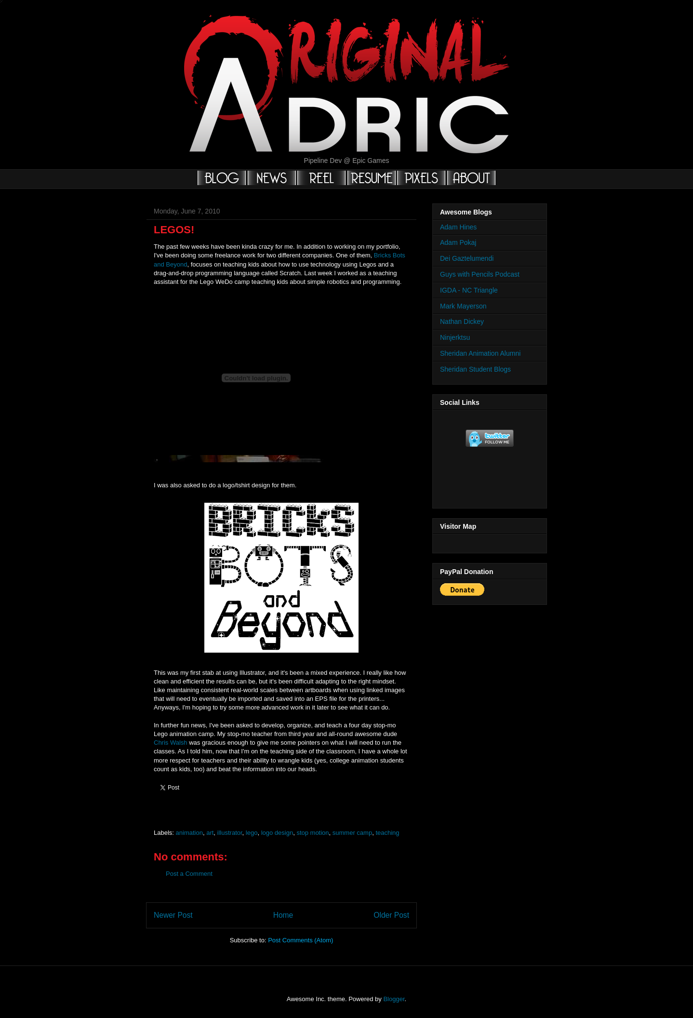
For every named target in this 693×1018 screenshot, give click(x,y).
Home (283, 915)
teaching (387, 832)
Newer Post (173, 915)
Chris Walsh (170, 742)
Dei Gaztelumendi (466, 258)
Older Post (391, 915)
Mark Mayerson (463, 306)
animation (189, 832)
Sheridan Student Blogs (475, 369)
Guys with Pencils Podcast (480, 274)
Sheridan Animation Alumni (480, 353)
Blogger (393, 999)
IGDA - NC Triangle (469, 290)
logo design (277, 832)
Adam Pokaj (458, 242)
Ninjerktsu (455, 337)
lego (252, 832)
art (209, 832)
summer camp (352, 832)
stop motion (312, 832)
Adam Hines (458, 227)
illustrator (229, 832)
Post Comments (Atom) (300, 940)
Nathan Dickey (462, 321)
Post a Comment (189, 873)
